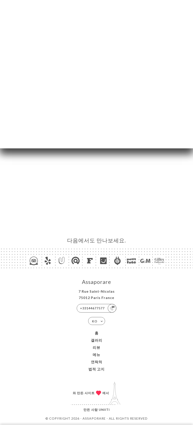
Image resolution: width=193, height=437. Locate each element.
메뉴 (96, 354)
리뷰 (96, 347)
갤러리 (96, 340)
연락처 (96, 362)
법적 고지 (96, 369)
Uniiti (104, 410)
